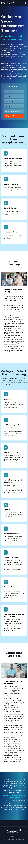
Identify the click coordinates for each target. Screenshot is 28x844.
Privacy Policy (14, 836)
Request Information (14, 116)
